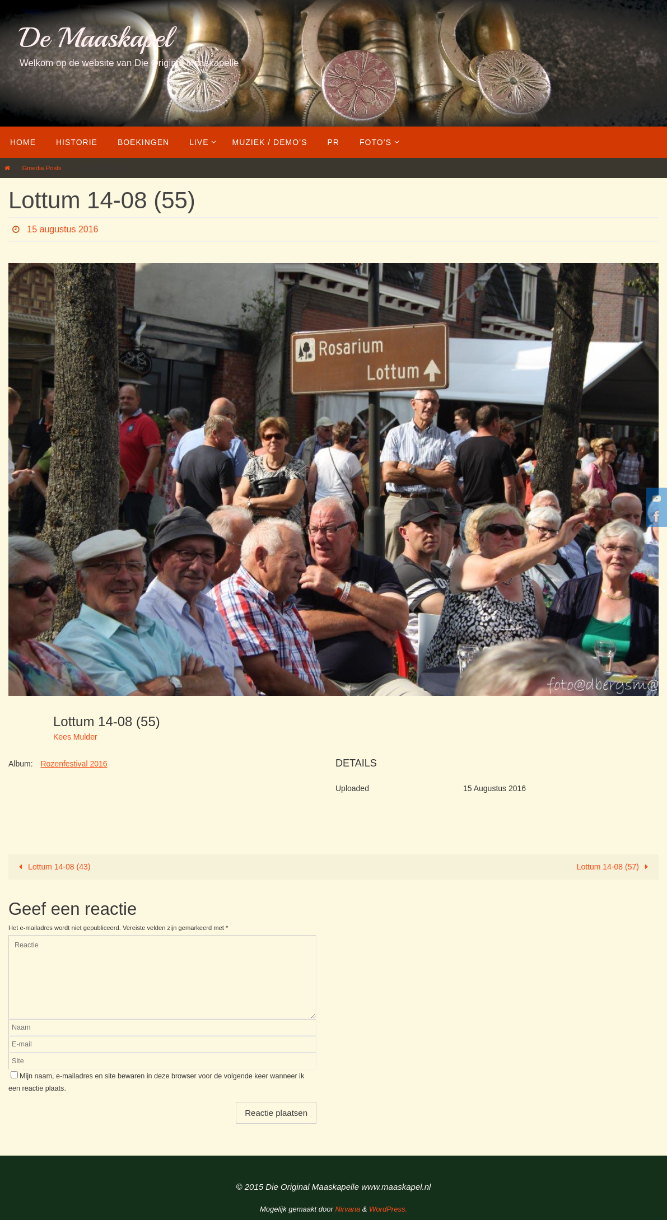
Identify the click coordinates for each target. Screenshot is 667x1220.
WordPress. (388, 1209)
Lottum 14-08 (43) (53, 866)
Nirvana (347, 1209)
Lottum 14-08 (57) (614, 866)
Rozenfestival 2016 (73, 763)
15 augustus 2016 (62, 229)
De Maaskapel (95, 37)
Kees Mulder (75, 736)
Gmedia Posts (41, 168)
